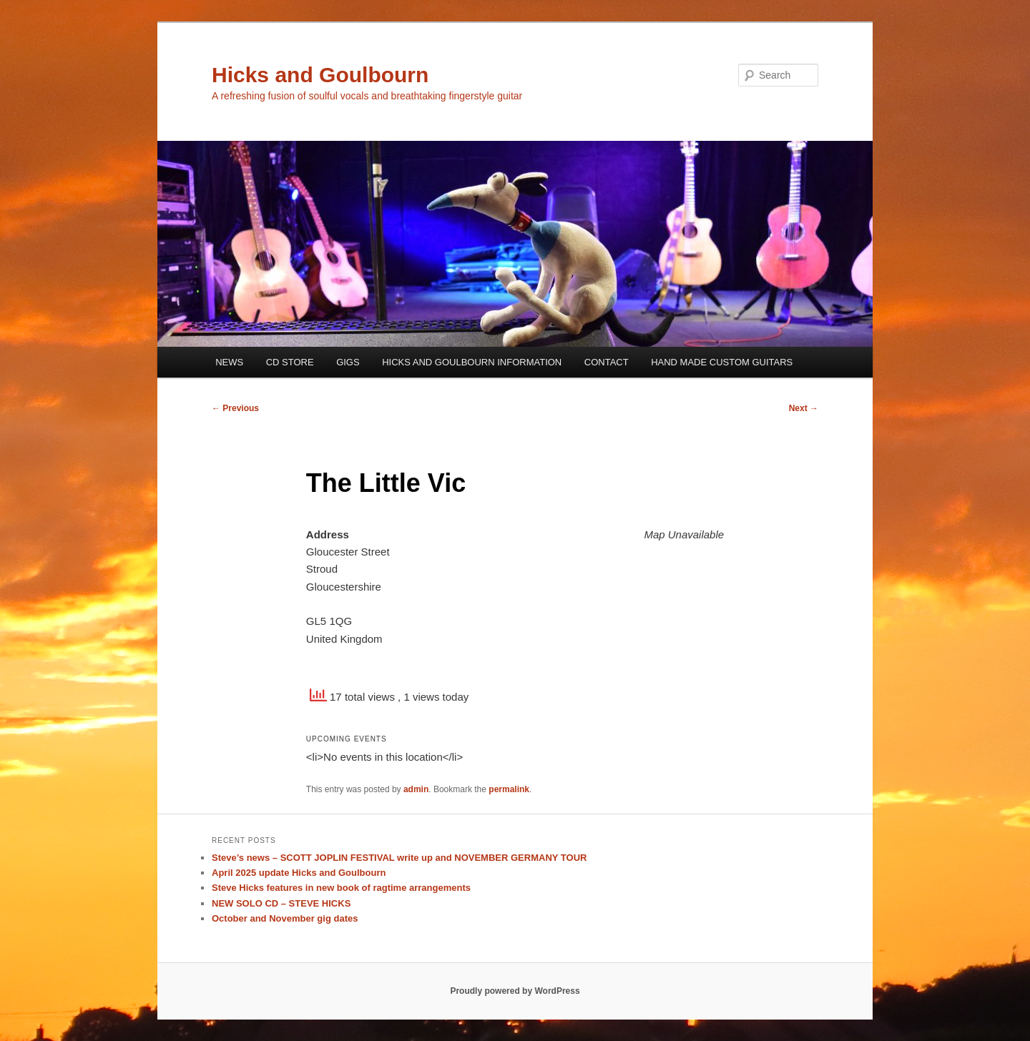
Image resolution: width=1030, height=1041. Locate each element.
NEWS (229, 362)
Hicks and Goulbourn (320, 75)
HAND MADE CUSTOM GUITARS (722, 362)
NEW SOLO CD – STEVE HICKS (281, 903)
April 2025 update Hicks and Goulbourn (299, 872)
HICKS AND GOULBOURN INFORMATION (471, 362)
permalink (509, 789)
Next (803, 408)
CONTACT (606, 362)
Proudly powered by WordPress (514, 991)
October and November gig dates (285, 918)
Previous (235, 408)
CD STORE (290, 362)
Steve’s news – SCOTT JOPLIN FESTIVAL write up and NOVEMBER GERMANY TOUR (399, 857)
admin (415, 789)
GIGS (348, 362)
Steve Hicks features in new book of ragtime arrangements (341, 887)
